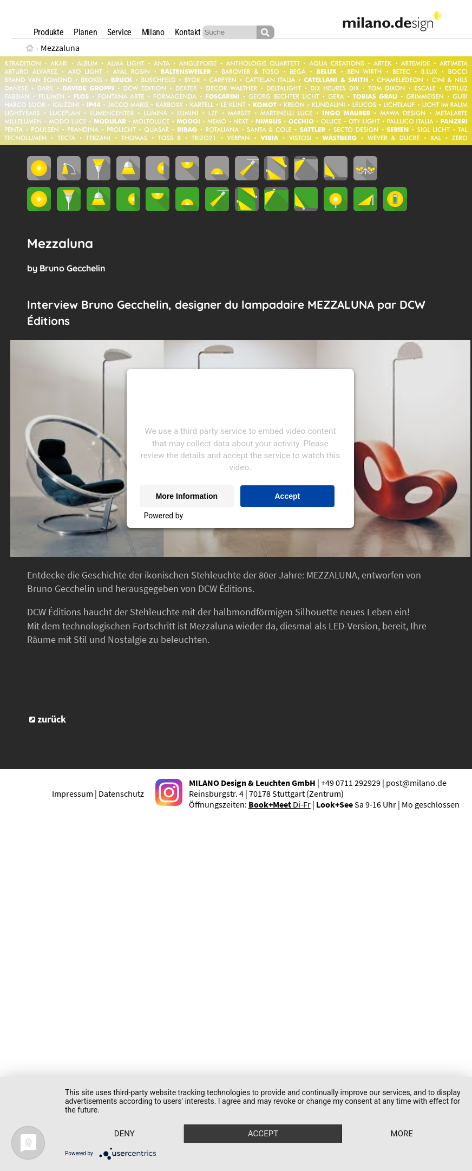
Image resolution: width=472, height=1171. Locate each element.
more (125, 1133)
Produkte (48, 32)
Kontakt (188, 32)
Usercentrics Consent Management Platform (261, 515)
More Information (187, 496)
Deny (125, 1115)
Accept (287, 496)
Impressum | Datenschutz (98, 793)
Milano (153, 32)
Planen (85, 32)
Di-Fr (279, 804)
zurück (51, 719)
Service (119, 32)
